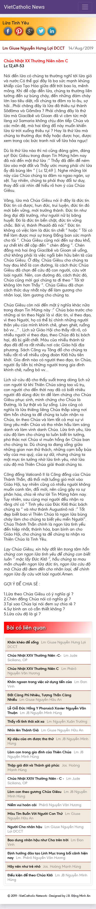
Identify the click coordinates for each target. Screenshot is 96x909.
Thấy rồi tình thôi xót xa (25, 721)
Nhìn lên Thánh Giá (23, 730)
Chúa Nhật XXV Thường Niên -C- (34, 655)
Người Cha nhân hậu (24, 827)
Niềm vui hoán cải (21, 805)
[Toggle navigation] (85, 7)
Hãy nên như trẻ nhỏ (23, 866)
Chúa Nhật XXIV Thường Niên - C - (35, 778)
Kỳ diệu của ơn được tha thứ (30, 739)
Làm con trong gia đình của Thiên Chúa (39, 752)
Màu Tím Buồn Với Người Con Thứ (35, 813)
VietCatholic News (24, 7)
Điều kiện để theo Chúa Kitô (30, 875)
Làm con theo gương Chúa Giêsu (34, 791)
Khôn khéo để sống (23, 642)
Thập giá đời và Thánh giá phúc (33, 765)
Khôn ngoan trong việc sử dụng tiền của (39, 682)
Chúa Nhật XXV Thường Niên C (33, 668)
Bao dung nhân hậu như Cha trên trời (37, 840)
